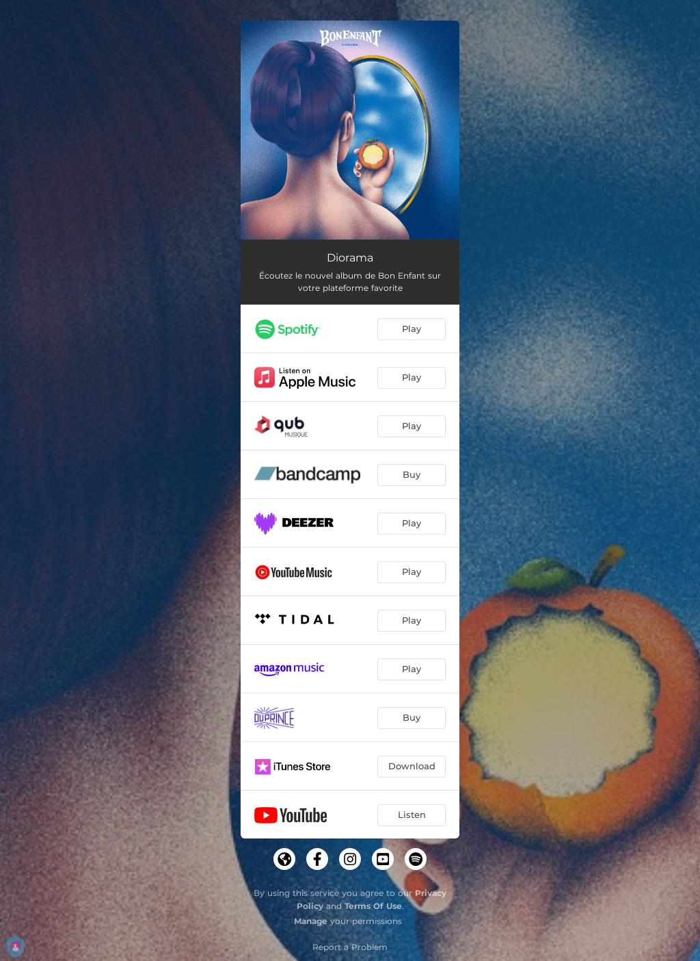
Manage (310, 921)
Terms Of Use (373, 906)
